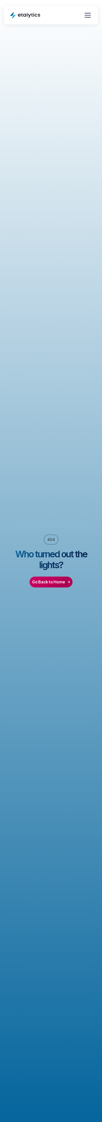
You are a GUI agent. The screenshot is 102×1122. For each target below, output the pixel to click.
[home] (25, 15)
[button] (87, 15)
